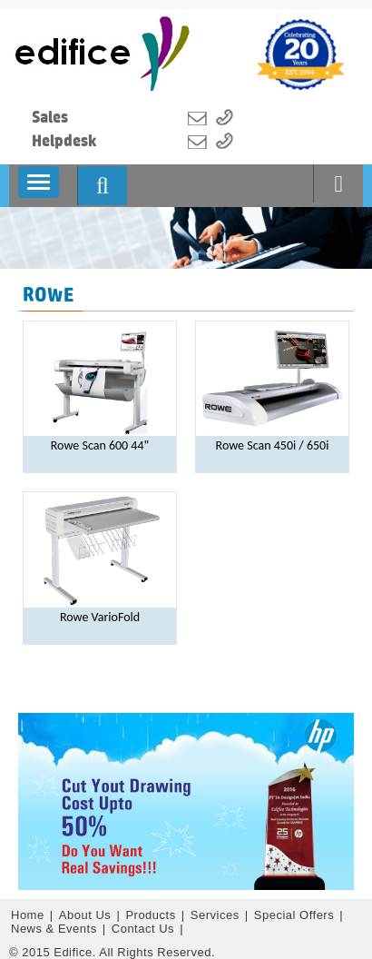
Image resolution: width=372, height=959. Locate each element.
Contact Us (145, 928)
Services (217, 915)
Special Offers (296, 915)
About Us (87, 915)
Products (152, 915)
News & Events (56, 928)
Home (29, 915)
